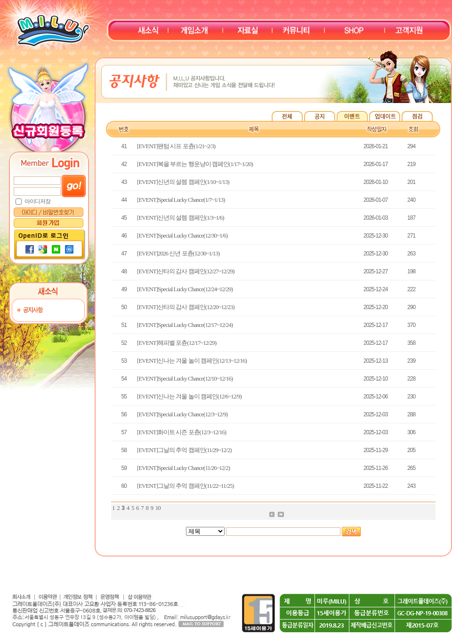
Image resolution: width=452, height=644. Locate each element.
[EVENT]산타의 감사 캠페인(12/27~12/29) (185, 271)
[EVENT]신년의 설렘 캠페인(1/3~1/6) (180, 217)
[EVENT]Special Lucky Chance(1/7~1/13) (181, 199)
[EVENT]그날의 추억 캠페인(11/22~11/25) (185, 485)
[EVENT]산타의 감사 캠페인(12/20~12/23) (185, 306)
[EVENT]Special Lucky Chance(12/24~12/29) (185, 289)
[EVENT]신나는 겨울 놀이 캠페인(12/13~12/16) (192, 360)
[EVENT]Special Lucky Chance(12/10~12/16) (185, 378)
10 (158, 507)
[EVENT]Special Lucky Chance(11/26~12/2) (183, 467)
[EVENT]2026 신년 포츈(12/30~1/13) (178, 253)
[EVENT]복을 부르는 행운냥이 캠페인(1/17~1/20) (195, 163)
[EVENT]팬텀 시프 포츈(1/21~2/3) (176, 146)
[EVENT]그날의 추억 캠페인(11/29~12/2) (184, 449)
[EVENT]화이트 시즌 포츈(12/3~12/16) (181, 432)
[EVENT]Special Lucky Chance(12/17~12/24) (185, 324)
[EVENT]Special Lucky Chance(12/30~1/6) (182, 235)
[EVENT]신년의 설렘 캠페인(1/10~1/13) (183, 181)
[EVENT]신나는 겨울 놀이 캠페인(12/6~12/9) (189, 396)
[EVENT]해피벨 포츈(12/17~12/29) (176, 342)
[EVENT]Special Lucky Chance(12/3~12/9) (182, 414)
